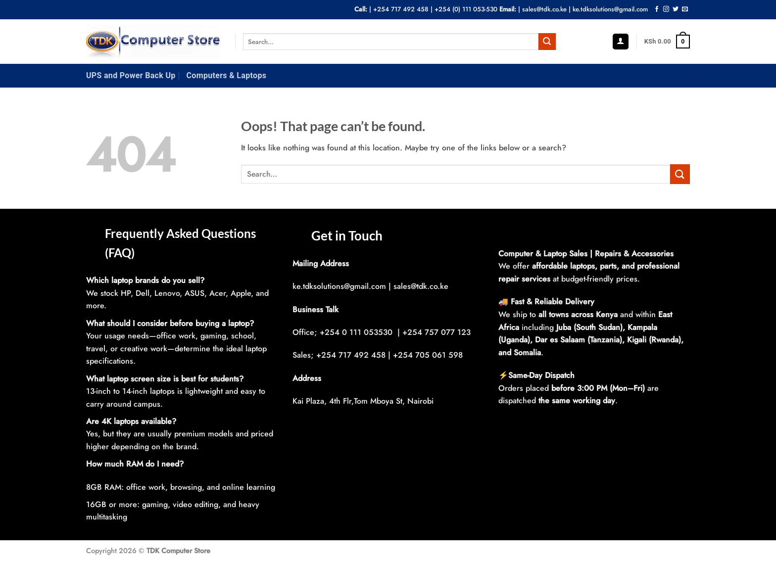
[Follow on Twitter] (676, 9)
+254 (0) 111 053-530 (466, 9)
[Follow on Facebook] (657, 9)
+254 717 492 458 (401, 9)
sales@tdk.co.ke (544, 9)
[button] (621, 42)
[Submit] (546, 41)
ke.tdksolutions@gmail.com (610, 9)
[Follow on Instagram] (666, 9)
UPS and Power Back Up (131, 75)
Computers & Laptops (227, 75)
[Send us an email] (685, 9)
